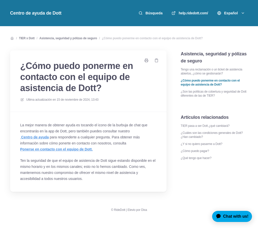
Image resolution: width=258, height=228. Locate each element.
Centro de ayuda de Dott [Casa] (35, 13)
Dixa (144, 210)
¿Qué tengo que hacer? (196, 158)
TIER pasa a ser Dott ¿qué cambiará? (205, 126)
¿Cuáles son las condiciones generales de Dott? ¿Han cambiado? (212, 135)
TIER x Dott (27, 38)
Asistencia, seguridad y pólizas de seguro (68, 38)
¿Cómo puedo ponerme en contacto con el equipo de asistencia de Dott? (152, 38)
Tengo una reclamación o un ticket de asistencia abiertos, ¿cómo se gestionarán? (211, 71)
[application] (230, 216)
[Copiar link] (156, 60)
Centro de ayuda (34, 137)
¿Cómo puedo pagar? (195, 151)
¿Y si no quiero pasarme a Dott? (201, 144)
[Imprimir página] (146, 60)
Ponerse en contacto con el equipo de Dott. (56, 149)
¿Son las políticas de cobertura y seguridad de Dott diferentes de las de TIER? (213, 93)
